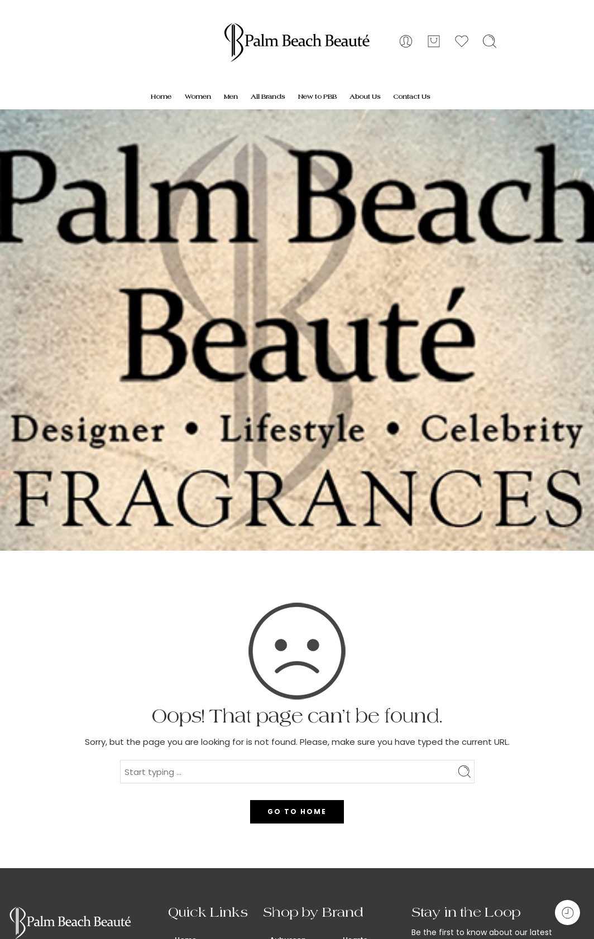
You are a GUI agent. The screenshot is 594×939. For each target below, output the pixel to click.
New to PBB (317, 96)
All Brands (268, 96)
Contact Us (411, 96)
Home (161, 96)
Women (198, 96)
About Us (364, 96)
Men (231, 96)
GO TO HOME (297, 811)
